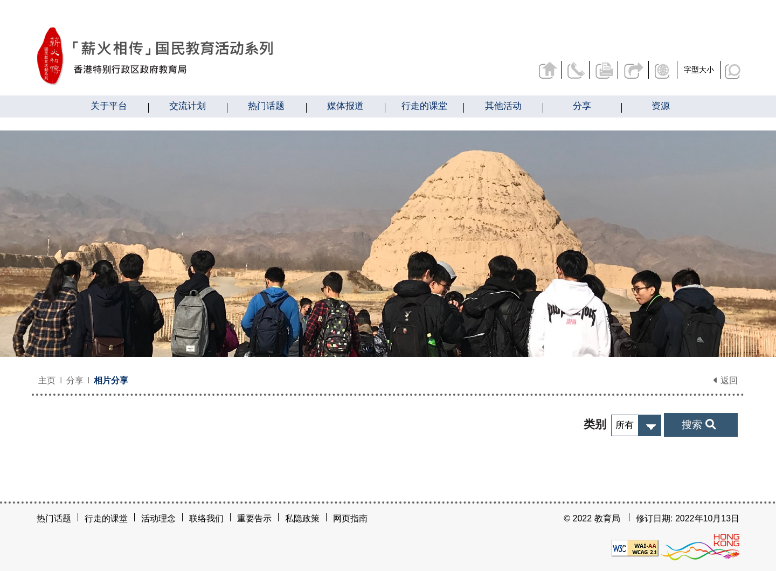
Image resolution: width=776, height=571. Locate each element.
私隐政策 (302, 518)
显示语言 (664, 70)
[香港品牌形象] (700, 547)
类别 (595, 424)
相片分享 (111, 380)
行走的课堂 (106, 518)
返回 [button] (725, 380)
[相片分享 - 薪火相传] (215, 56)
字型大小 (699, 69)
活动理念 (158, 518)
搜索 (698, 424)
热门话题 (54, 518)
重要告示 (254, 518)
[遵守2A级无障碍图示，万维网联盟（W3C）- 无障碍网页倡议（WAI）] (635, 547)
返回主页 (548, 70)
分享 (633, 70)
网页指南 (350, 518)
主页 (47, 380)
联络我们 (576, 70)
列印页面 (605, 70)
